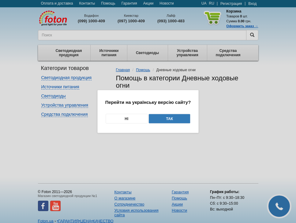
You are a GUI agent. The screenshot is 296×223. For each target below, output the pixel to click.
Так (169, 119)
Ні (126, 119)
